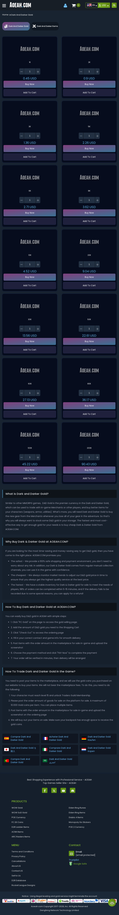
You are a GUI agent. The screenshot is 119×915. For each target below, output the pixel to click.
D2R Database (19, 880)
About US (16, 866)
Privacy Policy (18, 856)
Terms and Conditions (23, 851)
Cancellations (19, 861)
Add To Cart (29, 92)
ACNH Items (17, 831)
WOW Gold (17, 807)
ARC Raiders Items (21, 836)
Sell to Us (16, 875)
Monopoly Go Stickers (80, 822)
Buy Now (29, 84)
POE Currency (18, 817)
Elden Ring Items (77, 812)
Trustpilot (74, 859)
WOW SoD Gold (19, 812)
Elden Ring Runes (77, 807)
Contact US (17, 870)
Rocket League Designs (23, 885)
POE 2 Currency (76, 827)
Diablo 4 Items (76, 817)
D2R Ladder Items (20, 827)
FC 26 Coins (17, 822)
